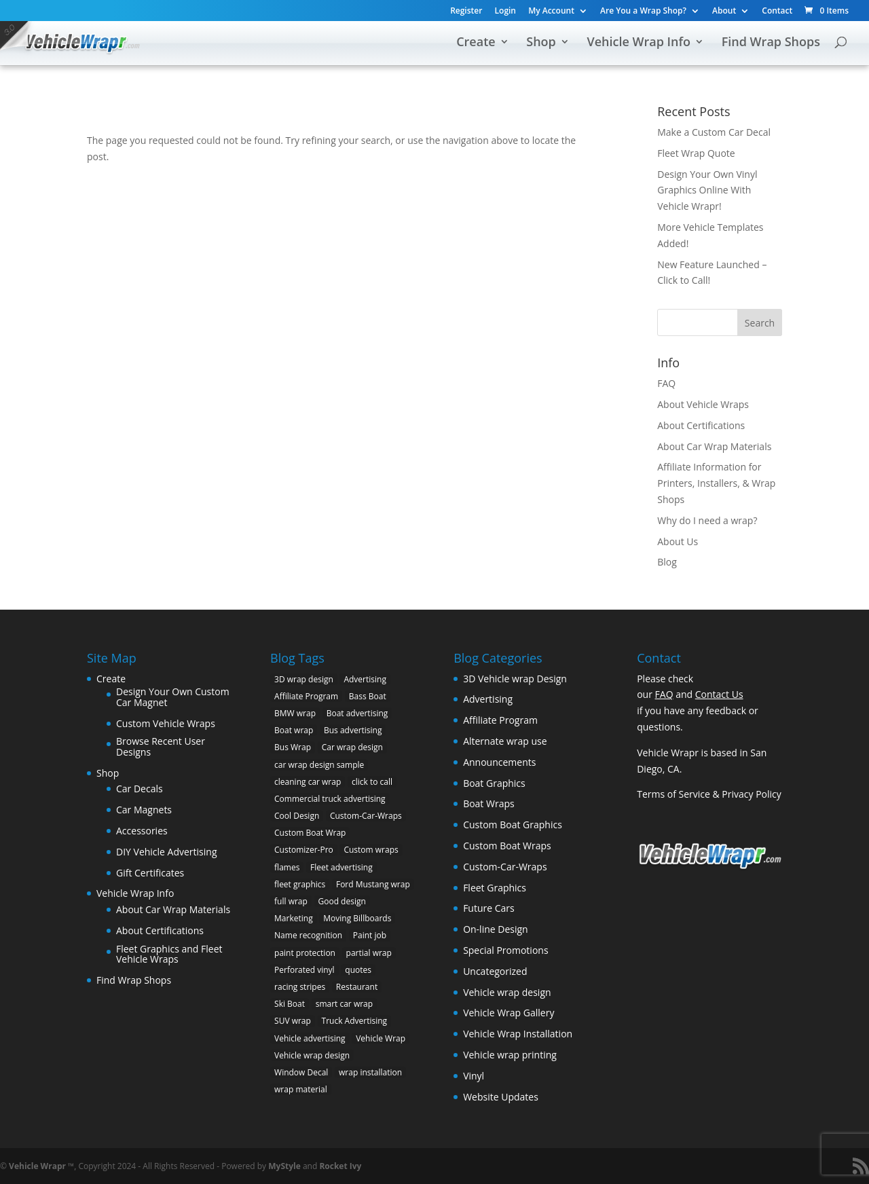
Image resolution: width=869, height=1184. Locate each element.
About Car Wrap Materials (714, 446)
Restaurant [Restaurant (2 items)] (356, 987)
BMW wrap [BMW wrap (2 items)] (295, 713)
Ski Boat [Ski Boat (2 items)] (289, 1004)
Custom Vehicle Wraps (165, 723)
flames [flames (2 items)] (286, 867)
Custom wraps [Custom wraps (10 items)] (371, 849)
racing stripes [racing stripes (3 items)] (299, 987)
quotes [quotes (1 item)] (358, 970)
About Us (677, 541)
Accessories (142, 831)
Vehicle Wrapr (37, 1166)
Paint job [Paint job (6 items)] (369, 935)
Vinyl (473, 1076)
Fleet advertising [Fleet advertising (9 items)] (341, 867)
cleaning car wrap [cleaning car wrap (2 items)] (307, 782)
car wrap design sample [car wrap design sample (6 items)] (319, 765)
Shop (541, 43)
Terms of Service (673, 794)
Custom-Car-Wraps (505, 867)
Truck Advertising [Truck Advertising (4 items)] (355, 1020)
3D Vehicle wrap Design (515, 678)
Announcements (499, 762)
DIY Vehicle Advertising (166, 852)
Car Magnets (144, 809)
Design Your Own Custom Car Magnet (172, 696)
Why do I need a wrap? (707, 520)
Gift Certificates (150, 873)
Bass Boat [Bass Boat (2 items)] (367, 696)
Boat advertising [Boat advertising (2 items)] (357, 713)
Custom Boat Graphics (512, 824)
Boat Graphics (494, 783)
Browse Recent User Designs (160, 746)
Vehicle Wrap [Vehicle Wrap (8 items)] (380, 1038)
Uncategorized (495, 971)
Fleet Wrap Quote (696, 153)
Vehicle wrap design (507, 992)
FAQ (666, 383)
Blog (667, 561)
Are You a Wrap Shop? (643, 11)
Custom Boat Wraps (507, 845)
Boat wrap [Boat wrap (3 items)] (293, 730)
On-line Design (495, 929)
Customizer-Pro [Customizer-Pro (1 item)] (303, 849)
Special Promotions (505, 950)
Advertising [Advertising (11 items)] (365, 679)
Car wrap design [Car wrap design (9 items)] (352, 747)
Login (505, 11)
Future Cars (489, 908)
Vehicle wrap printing (510, 1055)
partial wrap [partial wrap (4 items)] (369, 953)
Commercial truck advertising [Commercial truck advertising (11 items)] (330, 798)
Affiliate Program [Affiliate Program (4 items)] (306, 696)
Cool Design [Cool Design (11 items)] (296, 815)
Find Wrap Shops (771, 43)
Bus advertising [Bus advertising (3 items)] (353, 730)
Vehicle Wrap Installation (517, 1034)
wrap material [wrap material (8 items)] (300, 1089)
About (724, 11)
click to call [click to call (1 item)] (372, 782)
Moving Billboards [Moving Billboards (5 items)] (357, 918)
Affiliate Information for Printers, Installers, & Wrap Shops (716, 483)
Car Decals (139, 788)
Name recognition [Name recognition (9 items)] (308, 935)
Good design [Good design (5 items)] (342, 901)
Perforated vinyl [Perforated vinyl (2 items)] (304, 970)
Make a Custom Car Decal (714, 132)
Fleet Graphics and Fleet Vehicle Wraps (169, 954)
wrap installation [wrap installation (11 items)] (370, 1072)
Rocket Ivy (340, 1166)
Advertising (488, 699)
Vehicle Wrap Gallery (508, 1012)
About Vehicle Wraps (703, 404)
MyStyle (284, 1166)
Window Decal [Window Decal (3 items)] (301, 1072)
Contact (777, 11)
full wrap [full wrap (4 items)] (291, 901)
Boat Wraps (489, 803)
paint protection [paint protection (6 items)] (304, 953)
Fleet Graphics (494, 888)
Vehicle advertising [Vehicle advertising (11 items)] (310, 1038)
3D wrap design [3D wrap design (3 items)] (303, 679)
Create (475, 43)
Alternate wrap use (505, 741)
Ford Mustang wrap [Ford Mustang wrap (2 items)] (373, 884)
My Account (551, 11)
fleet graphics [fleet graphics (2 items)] (299, 884)
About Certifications (701, 425)
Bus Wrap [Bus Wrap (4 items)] (292, 747)
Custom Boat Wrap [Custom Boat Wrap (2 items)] (310, 832)
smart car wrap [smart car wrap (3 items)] (344, 1004)
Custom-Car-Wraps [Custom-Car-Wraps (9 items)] (366, 815)
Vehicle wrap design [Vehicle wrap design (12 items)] (312, 1055)
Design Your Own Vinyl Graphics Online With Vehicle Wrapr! (707, 190)
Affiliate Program (500, 720)
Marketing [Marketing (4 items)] (293, 918)
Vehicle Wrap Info (638, 43)
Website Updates (500, 1097)
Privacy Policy (751, 794)
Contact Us (719, 694)
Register (466, 11)
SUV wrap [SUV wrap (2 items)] (292, 1020)
